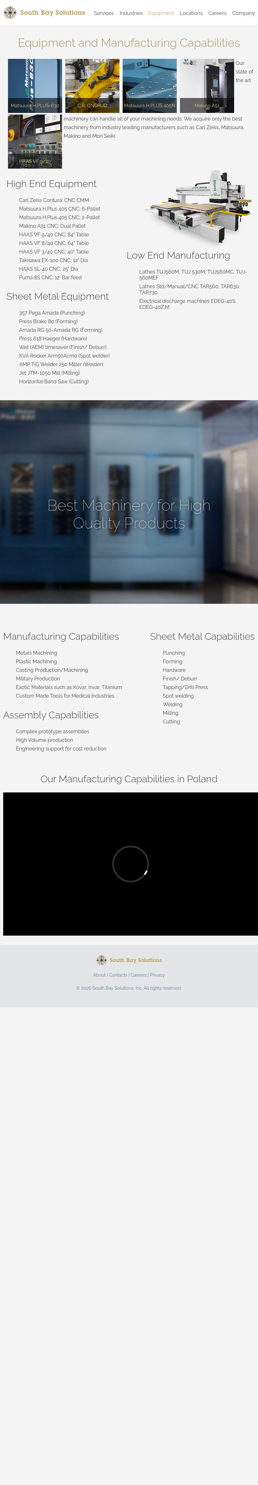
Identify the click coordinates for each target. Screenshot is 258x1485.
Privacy (157, 975)
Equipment (161, 13)
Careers (217, 13)
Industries (131, 13)
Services (104, 13)
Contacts (118, 975)
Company (243, 13)
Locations (191, 13)
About (99, 975)
